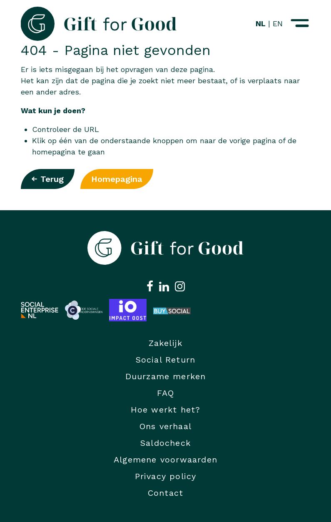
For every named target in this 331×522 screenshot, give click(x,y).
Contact (165, 493)
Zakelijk (166, 343)
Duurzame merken (165, 376)
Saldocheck (165, 443)
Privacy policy (166, 476)
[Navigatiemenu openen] (300, 23)
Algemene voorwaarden (165, 460)
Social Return (166, 360)
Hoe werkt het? (166, 410)
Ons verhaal (165, 426)
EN (278, 23)
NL (261, 23)
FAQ (165, 393)
